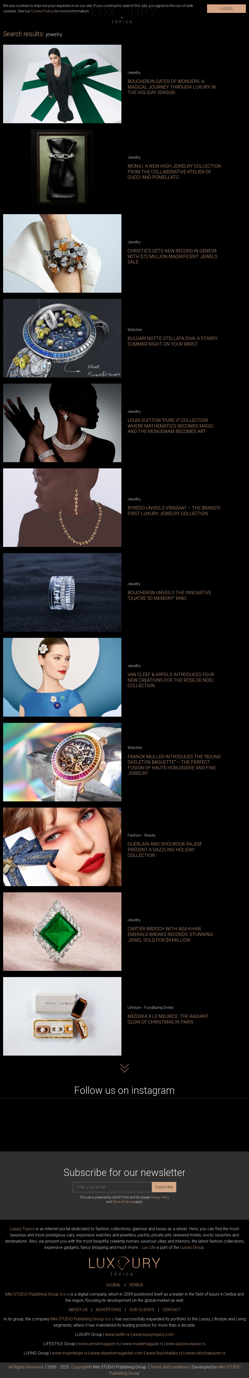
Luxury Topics (22, 1228)
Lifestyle (134, 1007)
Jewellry (134, 73)
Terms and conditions (169, 1367)
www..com (153, 1334)
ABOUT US (78, 1309)
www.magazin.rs (99, 1343)
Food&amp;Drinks (159, 1007)
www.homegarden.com (116, 1353)
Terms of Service (123, 1202)
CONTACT (171, 1309)
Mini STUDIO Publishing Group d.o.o (37, 1294)
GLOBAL (113, 1284)
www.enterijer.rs (69, 1353)
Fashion (134, 835)
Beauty (150, 835)
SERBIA (136, 1284)
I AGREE (226, 9)
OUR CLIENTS (142, 1309)
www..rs (117, 1334)
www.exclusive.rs (186, 1343)
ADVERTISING (108, 1309)
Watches (135, 330)
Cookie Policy (42, 11)
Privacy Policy (160, 1197)
